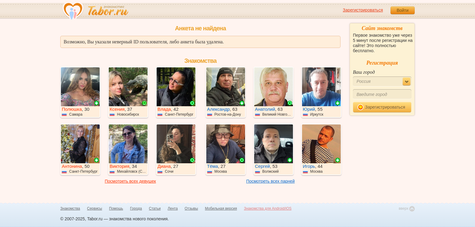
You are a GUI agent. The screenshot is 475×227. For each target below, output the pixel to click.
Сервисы (94, 208)
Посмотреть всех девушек (130, 181)
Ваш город (364, 72)
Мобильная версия (221, 208)
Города (136, 208)
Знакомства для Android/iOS (267, 208)
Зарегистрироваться (363, 10)
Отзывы (191, 208)
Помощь (116, 208)
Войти (402, 10)
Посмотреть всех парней (270, 181)
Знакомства (70, 208)
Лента (173, 208)
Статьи (155, 208)
